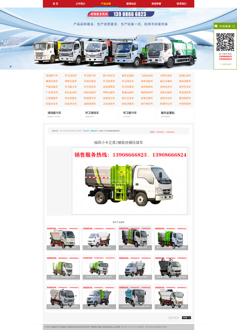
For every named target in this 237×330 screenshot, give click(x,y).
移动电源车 (147, 86)
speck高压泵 (116, 327)
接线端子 (64, 327)
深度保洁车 (109, 98)
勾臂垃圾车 (166, 75)
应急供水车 (52, 103)
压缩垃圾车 (90, 81)
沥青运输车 (166, 92)
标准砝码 (70, 327)
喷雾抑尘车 (166, 103)
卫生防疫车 (109, 103)
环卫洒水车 (128, 81)
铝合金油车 (71, 92)
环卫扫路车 (128, 86)
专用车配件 (185, 103)
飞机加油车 (147, 75)
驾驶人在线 (101, 327)
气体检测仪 (93, 327)
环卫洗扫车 (90, 86)
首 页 (55, 3)
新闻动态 (131, 3)
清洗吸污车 (52, 75)
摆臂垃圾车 (71, 81)
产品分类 (106, 3)
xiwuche (137, 114)
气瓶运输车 (52, 86)
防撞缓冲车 (90, 98)
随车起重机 (128, 75)
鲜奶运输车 (90, 92)
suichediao (175, 114)
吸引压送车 (128, 98)
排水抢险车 (71, 98)
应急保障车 (109, 86)
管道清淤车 (185, 92)
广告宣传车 (52, 92)
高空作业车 (185, 86)
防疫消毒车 (128, 103)
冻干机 (58, 327)
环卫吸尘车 (71, 86)
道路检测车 (90, 103)
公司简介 (80, 3)
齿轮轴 (53, 327)
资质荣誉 (156, 3)
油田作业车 (166, 98)
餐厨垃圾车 (52, 81)
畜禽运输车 (128, 92)
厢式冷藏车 (166, 81)
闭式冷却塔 (85, 327)
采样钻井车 (166, 86)
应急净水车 (71, 103)
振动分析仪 (77, 327)
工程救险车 (52, 98)
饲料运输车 (109, 92)
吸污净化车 (109, 75)
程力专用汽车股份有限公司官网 (70, 131)
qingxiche (99, 114)
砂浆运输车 (147, 98)
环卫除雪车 (109, 81)
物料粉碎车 (147, 92)
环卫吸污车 (90, 75)
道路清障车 (185, 81)
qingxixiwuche (62, 114)
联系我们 (181, 3)
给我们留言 (227, 64)
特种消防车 (147, 81)
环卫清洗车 (71, 75)
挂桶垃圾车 (185, 75)
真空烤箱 (109, 327)
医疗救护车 (147, 103)
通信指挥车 (185, 98)
